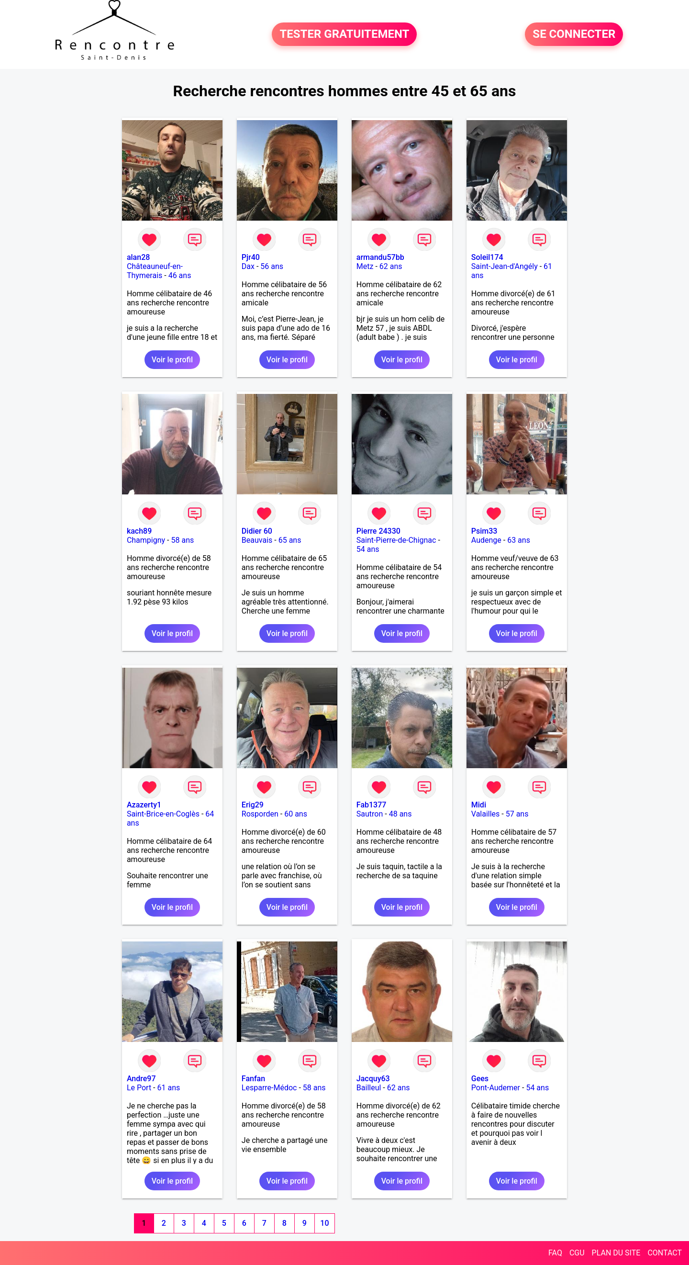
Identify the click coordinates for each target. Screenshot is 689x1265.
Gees (480, 1078)
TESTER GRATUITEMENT (344, 34)
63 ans (518, 540)
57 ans (517, 813)
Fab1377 (371, 804)
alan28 (138, 257)
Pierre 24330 (378, 531)
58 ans (182, 540)
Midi (478, 804)
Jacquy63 (373, 1078)
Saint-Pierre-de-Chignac (396, 540)
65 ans (289, 540)
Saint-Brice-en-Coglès (163, 813)
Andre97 (141, 1078)
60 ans (295, 813)
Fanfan (253, 1078)
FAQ (555, 1252)
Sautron (369, 813)
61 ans (168, 1087)
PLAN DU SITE (616, 1252)
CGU (577, 1252)
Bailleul (368, 1087)
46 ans (179, 275)
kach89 (139, 531)
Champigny (146, 540)
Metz (365, 266)
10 (324, 1223)
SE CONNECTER (574, 34)
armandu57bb (380, 257)
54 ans (367, 549)
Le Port (139, 1087)
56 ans (271, 266)
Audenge (486, 540)
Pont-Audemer (495, 1087)
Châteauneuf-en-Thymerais (155, 271)
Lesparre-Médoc (269, 1087)
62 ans (390, 266)
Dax (248, 266)
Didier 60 (257, 531)
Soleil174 (487, 257)
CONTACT (664, 1252)
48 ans (400, 813)
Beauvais (257, 540)
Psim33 (484, 531)
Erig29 (253, 804)
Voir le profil (172, 359)
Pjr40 (251, 257)
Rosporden (260, 813)
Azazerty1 (144, 804)
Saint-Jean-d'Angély (504, 266)
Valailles (485, 813)
